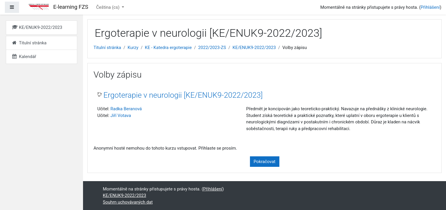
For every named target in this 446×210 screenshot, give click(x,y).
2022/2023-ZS (212, 47)
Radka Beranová (126, 108)
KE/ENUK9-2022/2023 (254, 47)
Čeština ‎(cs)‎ (108, 7)
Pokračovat (265, 161)
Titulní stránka (107, 47)
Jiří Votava (120, 115)
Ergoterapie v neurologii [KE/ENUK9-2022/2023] (183, 95)
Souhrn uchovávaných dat (128, 202)
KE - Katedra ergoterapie (168, 47)
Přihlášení (430, 7)
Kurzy (133, 47)
